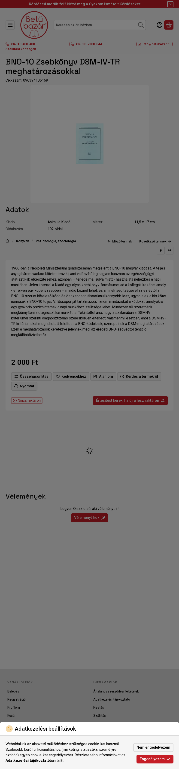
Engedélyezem (155, 759)
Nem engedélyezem (153, 747)
